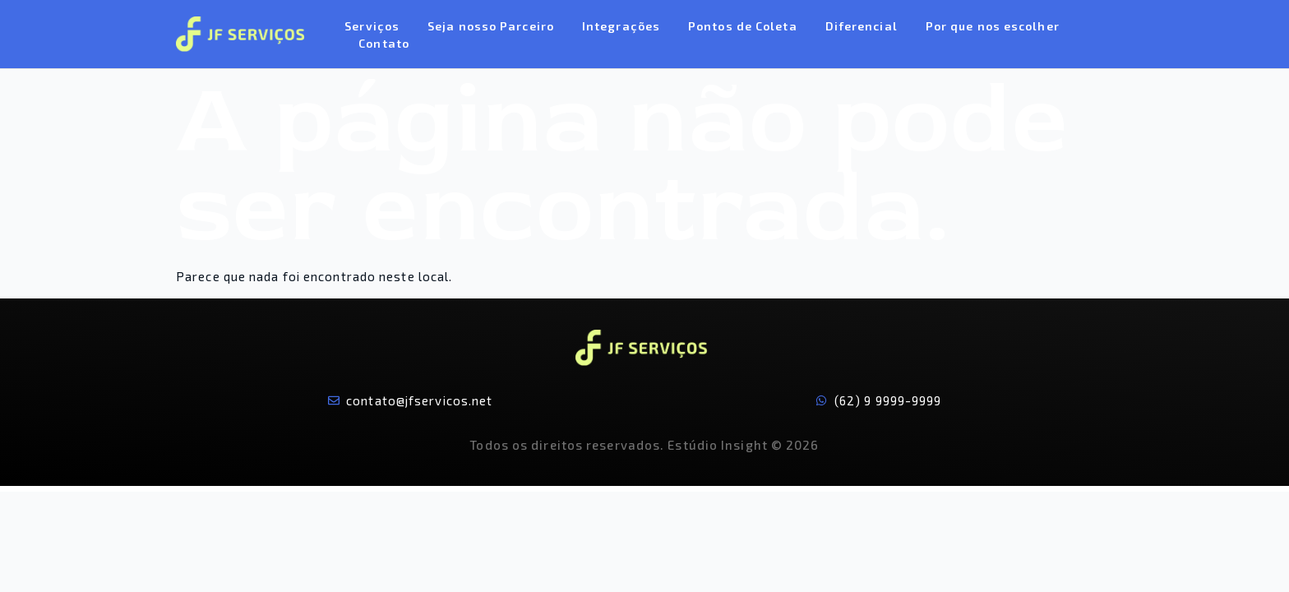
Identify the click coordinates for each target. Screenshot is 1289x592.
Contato (383, 43)
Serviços (372, 26)
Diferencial (861, 26)
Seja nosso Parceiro (490, 26)
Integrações (621, 26)
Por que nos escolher (993, 26)
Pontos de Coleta (742, 26)
